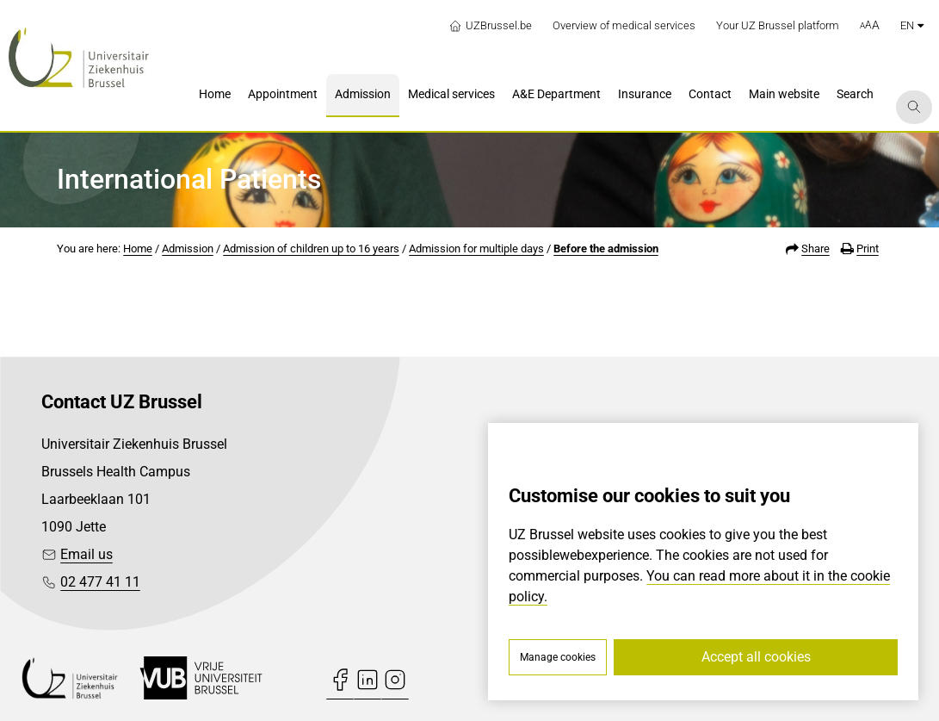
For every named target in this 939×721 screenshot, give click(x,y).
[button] (869, 26)
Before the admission (605, 248)
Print (867, 248)
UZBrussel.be (490, 26)
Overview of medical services (624, 25)
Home (137, 248)
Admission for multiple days (476, 248)
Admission (187, 248)
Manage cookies (558, 657)
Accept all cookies (756, 657)
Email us (86, 554)
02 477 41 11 (100, 582)
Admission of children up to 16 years (311, 248)
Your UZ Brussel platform (777, 25)
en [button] (912, 25)
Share (815, 248)
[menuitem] (214, 95)
